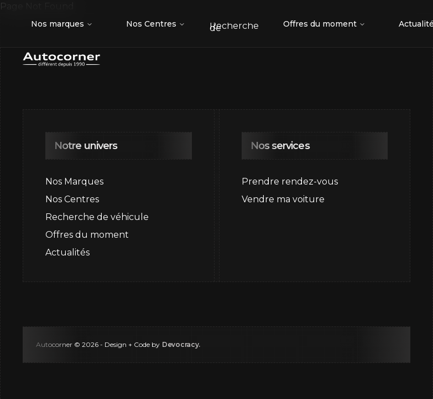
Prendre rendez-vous (290, 181)
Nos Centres (155, 24)
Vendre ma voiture (283, 199)
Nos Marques (74, 181)
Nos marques (62, 24)
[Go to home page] (61, 59)
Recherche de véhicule (97, 217)
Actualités (67, 252)
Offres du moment (324, 24)
